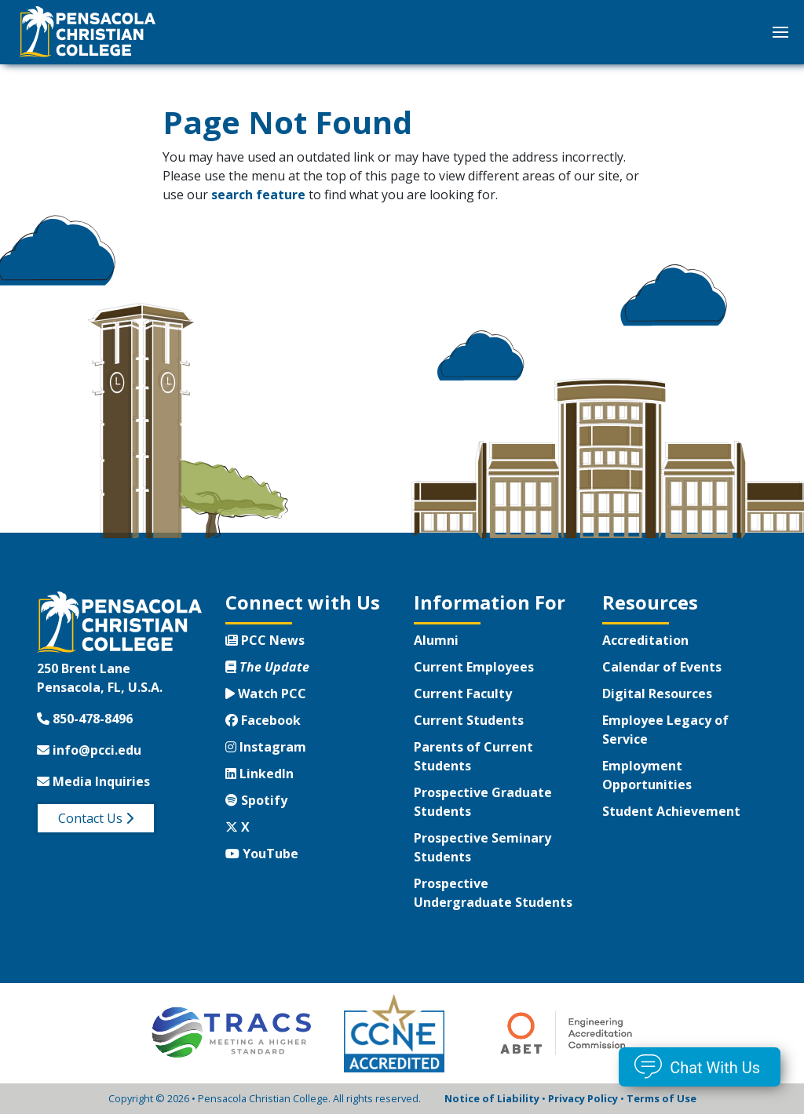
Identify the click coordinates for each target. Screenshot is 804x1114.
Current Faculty (463, 693)
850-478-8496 (85, 718)
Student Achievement (671, 811)
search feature (258, 194)
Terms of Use (661, 1098)
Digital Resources (657, 693)
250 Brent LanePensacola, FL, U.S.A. (100, 678)
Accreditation (645, 640)
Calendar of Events (662, 666)
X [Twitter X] (237, 827)
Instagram (265, 746)
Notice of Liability (491, 1098)
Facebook (263, 720)
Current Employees (474, 666)
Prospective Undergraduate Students (493, 893)
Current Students (469, 720)
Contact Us (95, 818)
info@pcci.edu (89, 750)
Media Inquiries (93, 781)
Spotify (256, 800)
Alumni (436, 640)
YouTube (261, 853)
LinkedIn (259, 773)
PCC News (265, 640)
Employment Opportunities (647, 775)
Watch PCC (265, 693)
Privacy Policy (583, 1098)
